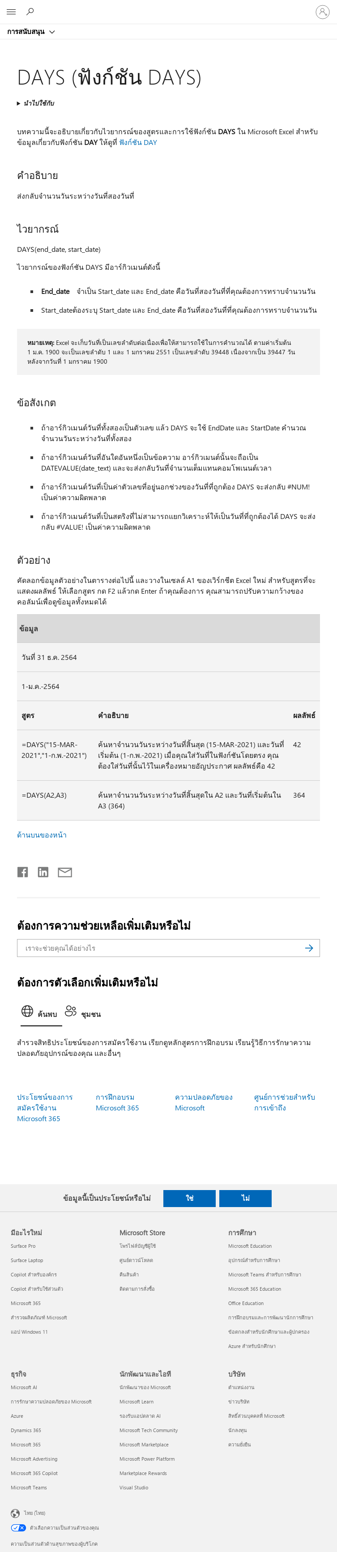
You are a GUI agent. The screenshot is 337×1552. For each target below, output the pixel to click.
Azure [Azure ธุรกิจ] (17, 1415)
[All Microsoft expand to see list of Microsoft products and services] (11, 12)
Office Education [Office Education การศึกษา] (246, 1303)
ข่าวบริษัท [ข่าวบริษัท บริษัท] (238, 1401)
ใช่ (189, 1198)
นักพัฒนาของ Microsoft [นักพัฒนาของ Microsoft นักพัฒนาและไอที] (145, 1387)
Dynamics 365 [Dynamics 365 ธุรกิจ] (26, 1430)
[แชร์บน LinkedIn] (40, 870)
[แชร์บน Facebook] (23, 870)
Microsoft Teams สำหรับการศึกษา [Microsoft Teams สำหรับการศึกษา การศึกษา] (264, 1274)
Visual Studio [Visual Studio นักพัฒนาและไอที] (133, 1487)
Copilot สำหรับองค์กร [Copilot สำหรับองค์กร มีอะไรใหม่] (34, 1274)
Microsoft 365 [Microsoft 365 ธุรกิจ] (26, 1444)
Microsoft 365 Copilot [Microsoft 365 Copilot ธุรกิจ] (34, 1473)
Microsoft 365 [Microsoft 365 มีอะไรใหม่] (26, 1303)
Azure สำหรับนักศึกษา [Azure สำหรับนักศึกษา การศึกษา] (252, 1346)
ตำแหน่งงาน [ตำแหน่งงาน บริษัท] (241, 1387)
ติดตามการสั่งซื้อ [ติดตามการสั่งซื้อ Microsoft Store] (137, 1288)
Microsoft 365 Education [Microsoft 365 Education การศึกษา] (254, 1288)
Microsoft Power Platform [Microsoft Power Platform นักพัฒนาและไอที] (147, 1458)
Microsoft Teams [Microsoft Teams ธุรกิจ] (29, 1487)
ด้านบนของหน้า (42, 834)
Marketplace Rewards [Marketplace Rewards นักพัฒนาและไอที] (143, 1473)
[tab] (41, 1014)
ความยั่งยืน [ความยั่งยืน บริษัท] (239, 1444)
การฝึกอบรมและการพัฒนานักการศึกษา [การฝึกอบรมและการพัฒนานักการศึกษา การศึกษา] (270, 1317)
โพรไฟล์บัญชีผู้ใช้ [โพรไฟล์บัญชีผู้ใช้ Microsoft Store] (137, 1245)
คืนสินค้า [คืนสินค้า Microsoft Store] (129, 1274)
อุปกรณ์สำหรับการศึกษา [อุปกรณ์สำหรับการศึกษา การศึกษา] (254, 1260)
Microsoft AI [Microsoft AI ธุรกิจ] (24, 1387)
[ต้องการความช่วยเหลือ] (31, 11)
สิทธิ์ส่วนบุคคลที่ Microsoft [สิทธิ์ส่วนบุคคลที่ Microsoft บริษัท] (256, 1415)
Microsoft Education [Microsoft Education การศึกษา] (250, 1245)
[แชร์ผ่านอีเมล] (61, 870)
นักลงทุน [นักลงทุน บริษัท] (237, 1430)
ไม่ (246, 1198)
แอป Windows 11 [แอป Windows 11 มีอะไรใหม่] (29, 1331)
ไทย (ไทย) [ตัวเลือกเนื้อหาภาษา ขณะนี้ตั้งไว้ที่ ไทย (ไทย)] (34, 1512)
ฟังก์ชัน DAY (138, 142)
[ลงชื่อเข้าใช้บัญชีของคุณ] (322, 12)
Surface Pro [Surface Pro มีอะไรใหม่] (23, 1245)
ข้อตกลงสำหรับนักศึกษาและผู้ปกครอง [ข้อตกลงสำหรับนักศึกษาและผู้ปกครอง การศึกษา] (268, 1331)
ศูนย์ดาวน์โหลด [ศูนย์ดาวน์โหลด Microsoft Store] (136, 1260)
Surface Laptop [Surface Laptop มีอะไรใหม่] (27, 1260)
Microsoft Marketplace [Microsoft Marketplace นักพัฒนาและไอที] (144, 1444)
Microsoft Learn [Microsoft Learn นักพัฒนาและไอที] (136, 1401)
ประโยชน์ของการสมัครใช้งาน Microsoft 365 (45, 1107)
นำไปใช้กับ (38, 103)
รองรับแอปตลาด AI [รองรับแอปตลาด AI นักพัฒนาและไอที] (140, 1415)
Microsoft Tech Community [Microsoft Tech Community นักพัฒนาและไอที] (148, 1430)
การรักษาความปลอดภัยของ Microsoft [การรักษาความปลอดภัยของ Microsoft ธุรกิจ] (51, 1401)
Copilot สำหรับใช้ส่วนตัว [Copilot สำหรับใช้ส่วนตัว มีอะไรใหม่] (37, 1288)
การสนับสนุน (26, 31)
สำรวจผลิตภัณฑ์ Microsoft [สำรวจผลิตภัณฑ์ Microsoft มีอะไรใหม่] (39, 1317)
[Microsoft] (168, 6)
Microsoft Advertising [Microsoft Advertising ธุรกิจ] (34, 1458)
